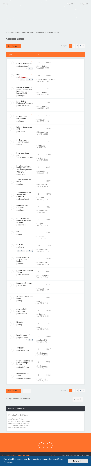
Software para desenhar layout (22, 141)
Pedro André (24, 66)
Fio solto (19, 322)
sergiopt (22, 174)
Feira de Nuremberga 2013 (24, 128)
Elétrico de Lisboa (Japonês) (23, 206)
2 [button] (73, 45)
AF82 (21, 144)
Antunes (40, 197)
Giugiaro (22, 95)
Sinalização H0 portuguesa (21, 310)
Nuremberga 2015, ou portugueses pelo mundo (24, 362)
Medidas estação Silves (22, 374)
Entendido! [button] (77, 461)
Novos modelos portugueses (22, 117)
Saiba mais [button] (8, 462)
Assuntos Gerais (15, 38)
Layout (19, 231)
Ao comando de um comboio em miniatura (23, 194)
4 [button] (80, 45)
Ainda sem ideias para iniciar (24, 297)
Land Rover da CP (23, 335)
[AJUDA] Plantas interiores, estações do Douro (23, 220)
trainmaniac (23, 77)
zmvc (21, 263)
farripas (40, 158)
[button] (83, 45)
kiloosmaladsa (42, 132)
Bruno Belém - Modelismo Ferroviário (24, 102)
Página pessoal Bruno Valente (24, 271)
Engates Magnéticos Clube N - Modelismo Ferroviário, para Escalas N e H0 (24, 90)
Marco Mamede (25, 378)
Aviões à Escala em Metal (23, 180)
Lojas (18, 74)
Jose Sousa (41, 378)
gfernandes (23, 337)
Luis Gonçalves (42, 184)
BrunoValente (24, 274)
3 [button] (77, 45)
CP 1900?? (20, 348)
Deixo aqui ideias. (22, 153)
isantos (22, 131)
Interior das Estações (24, 283)
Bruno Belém (42, 66)
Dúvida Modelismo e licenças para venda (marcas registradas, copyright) (24, 168)
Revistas (19, 244)
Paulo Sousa (42, 210)
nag (20, 234)
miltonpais (23, 313)
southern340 (42, 340)
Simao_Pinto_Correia (45, 79)
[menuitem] (5, 3)
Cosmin (22, 247)
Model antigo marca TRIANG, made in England (23, 259)
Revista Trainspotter (24, 63)
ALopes (40, 223)
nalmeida (22, 225)
